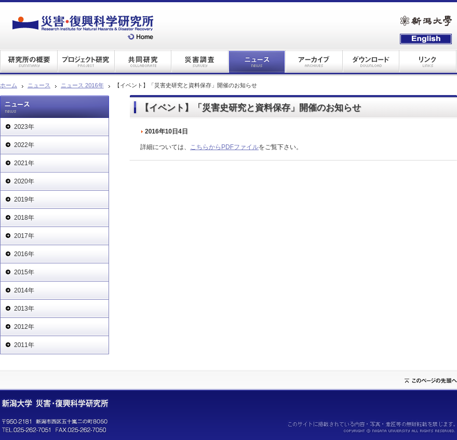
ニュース (257, 61)
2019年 (24, 199)
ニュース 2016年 (82, 85)
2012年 (24, 326)
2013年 (24, 308)
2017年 (24, 235)
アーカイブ (314, 61)
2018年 (24, 217)
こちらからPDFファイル (224, 147)
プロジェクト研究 (85, 61)
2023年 (24, 126)
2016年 (24, 254)
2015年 (24, 272)
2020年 (24, 181)
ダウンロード (371, 61)
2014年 (24, 290)
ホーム (8, 85)
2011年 (24, 345)
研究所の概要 (28, 61)
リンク (428, 61)
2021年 (24, 163)
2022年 (24, 145)
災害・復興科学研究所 (82, 28)
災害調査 (199, 61)
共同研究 (142, 61)
